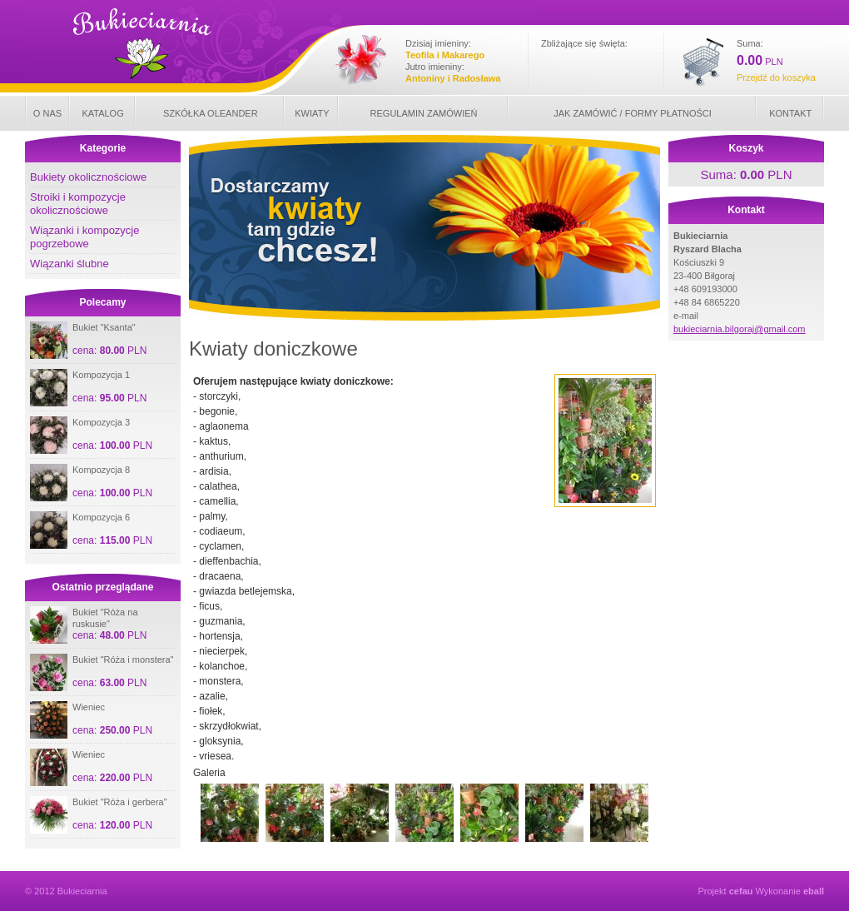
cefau (741, 891)
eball (813, 891)
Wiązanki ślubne (69, 263)
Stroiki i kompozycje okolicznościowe (78, 204)
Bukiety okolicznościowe (88, 177)
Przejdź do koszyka (776, 77)
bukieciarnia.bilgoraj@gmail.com (739, 329)
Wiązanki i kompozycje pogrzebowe (85, 237)
